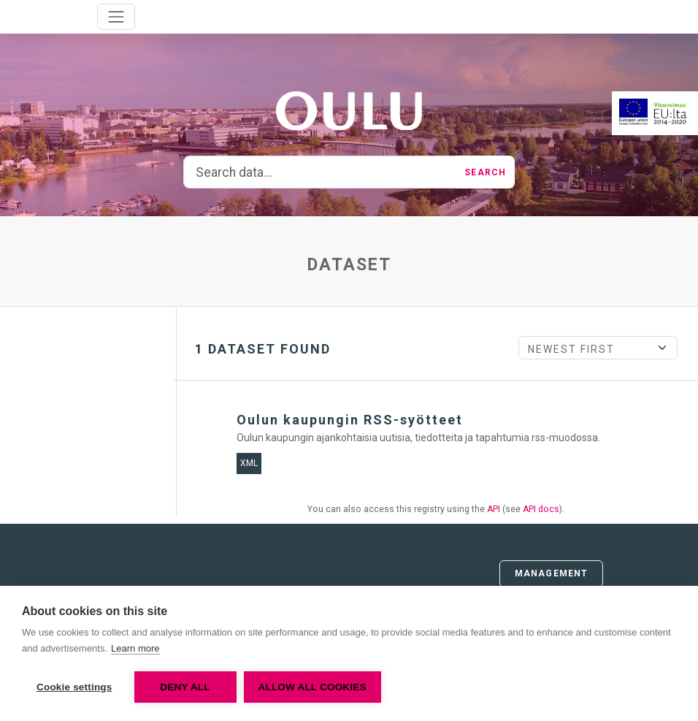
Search (485, 172)
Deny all (185, 687)
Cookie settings (74, 687)
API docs (541, 509)
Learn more (135, 648)
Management (551, 573)
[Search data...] (319, 172)
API (493, 509)
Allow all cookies (312, 687)
